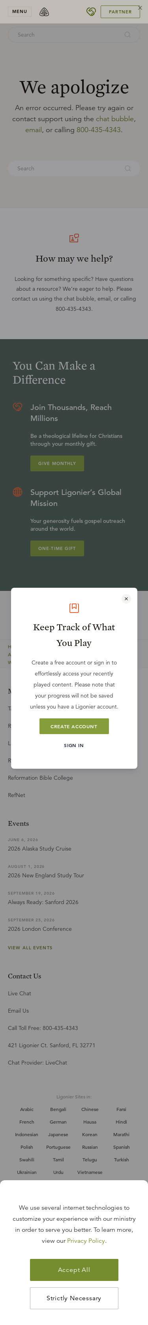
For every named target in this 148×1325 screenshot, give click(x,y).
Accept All (74, 1270)
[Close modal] (126, 598)
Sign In (74, 745)
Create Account (74, 726)
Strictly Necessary (74, 1298)
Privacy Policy (86, 1241)
